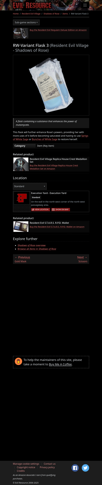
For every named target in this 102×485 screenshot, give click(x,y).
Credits (21, 470)
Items (65, 13)
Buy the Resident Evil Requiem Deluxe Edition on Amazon (58, 30)
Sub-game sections (25, 22)
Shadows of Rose (51, 13)
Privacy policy (47, 467)
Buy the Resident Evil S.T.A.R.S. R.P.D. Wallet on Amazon (57, 226)
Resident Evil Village (31, 13)
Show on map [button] (62, 209)
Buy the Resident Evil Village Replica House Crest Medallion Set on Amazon (54, 167)
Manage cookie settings (26, 463)
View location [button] (41, 209)
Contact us (50, 463)
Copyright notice (26, 467)
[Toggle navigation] (85, 5)
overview (32, 245)
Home (16, 13)
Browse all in (37, 249)
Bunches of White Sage (44, 139)
